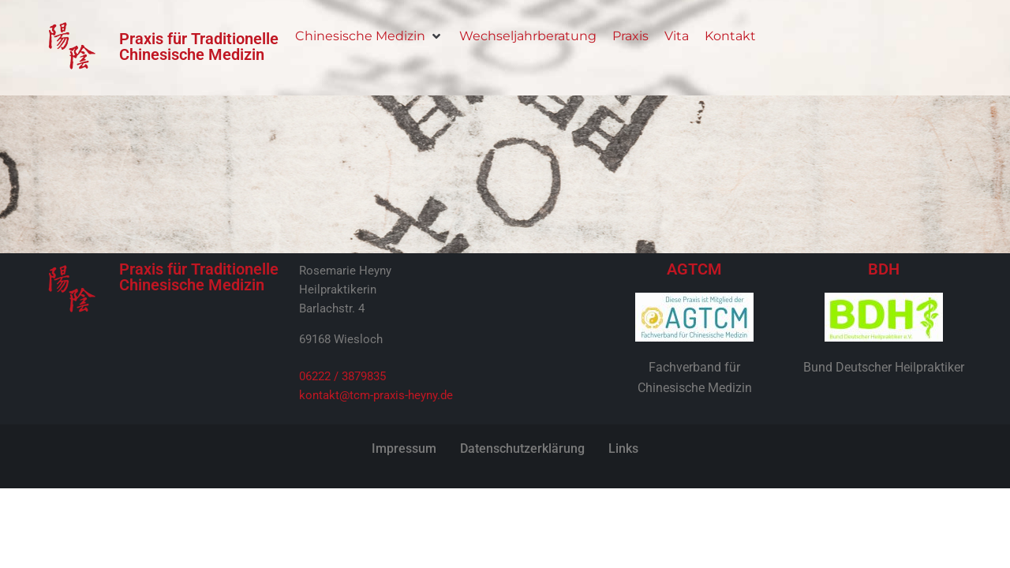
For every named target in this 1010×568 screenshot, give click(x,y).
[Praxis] (630, 36)
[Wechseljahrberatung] (527, 36)
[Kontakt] (730, 36)
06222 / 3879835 (342, 376)
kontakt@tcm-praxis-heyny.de (376, 395)
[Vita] (676, 36)
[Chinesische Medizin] (369, 36)
